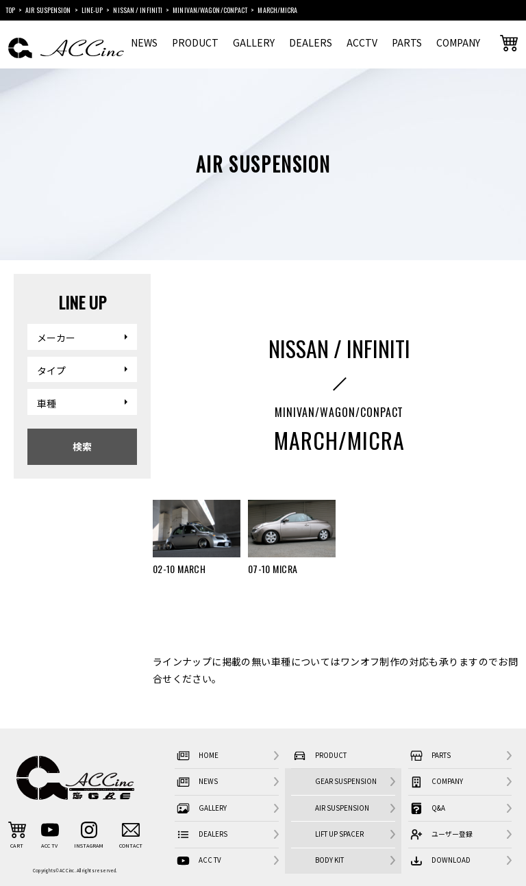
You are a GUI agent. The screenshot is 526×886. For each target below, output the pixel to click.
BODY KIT (329, 860)
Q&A (426, 808)
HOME (196, 756)
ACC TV (198, 861)
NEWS (144, 42)
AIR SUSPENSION (342, 808)
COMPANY (458, 42)
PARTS (407, 42)
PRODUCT (195, 42)
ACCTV (362, 42)
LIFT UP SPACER (339, 834)
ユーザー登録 (440, 835)
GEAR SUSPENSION (346, 781)
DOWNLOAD (439, 861)
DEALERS (310, 42)
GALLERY (254, 42)
